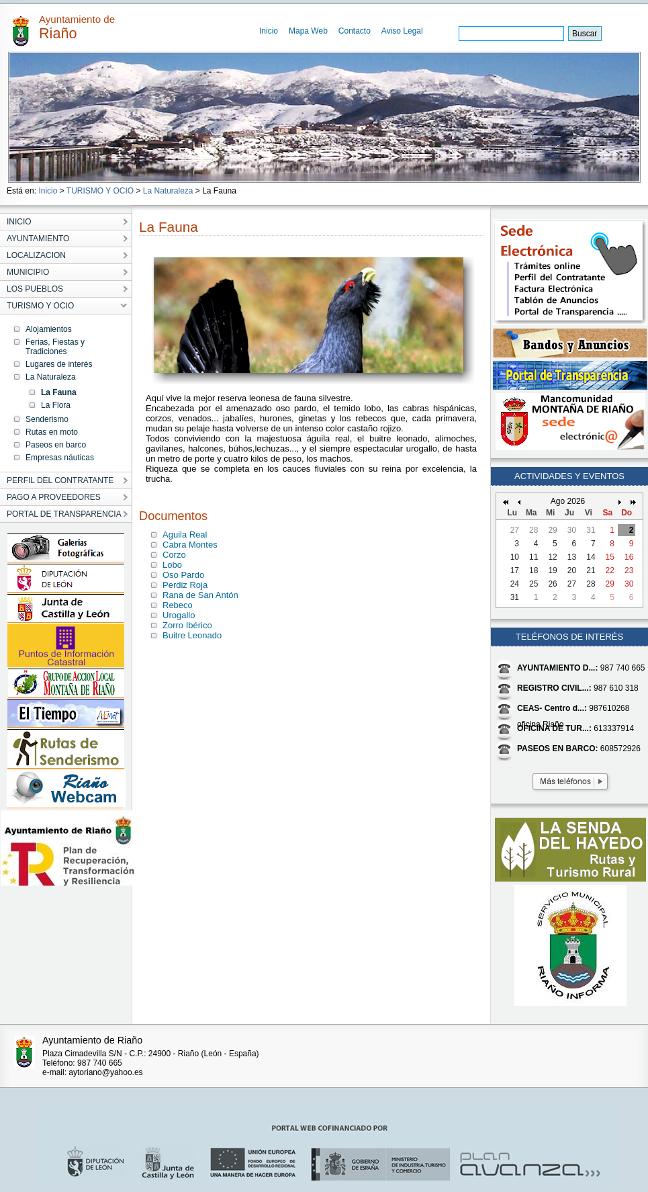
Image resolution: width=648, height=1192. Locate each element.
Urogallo (179, 615)
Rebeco (178, 605)
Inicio (268, 31)
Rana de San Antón (200, 595)
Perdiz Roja (185, 585)
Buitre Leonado (192, 635)
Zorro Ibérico (187, 625)
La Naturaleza (168, 191)
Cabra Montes (190, 545)
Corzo (174, 555)
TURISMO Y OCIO (100, 191)
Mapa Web (308, 31)
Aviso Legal (402, 31)
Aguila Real (185, 534)
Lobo (172, 565)
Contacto (354, 31)
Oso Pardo (183, 575)
